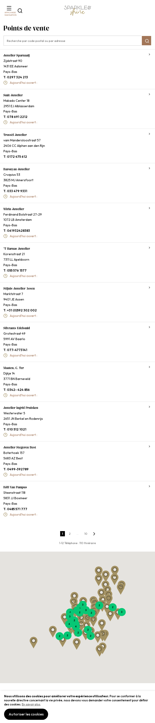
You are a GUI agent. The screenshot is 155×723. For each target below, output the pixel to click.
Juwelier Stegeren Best (19, 447)
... (77, 533)
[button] (114, 579)
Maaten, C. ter (13, 368)
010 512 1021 (16, 429)
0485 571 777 (17, 509)
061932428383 (18, 231)
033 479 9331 (17, 191)
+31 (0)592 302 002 (22, 310)
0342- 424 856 (18, 390)
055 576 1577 (17, 270)
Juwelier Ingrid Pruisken (20, 408)
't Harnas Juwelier (16, 248)
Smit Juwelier (13, 95)
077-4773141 (17, 350)
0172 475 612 (17, 157)
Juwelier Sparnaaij (16, 55)
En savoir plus (31, 704)
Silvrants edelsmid (16, 328)
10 (85, 533)
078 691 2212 (17, 117)
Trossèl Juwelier (15, 135)
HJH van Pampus (15, 487)
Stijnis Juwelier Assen (19, 288)
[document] (77, 707)
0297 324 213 (17, 77)
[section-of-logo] (77, 11)
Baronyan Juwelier (16, 169)
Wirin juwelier (13, 209)
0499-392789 (18, 469)
